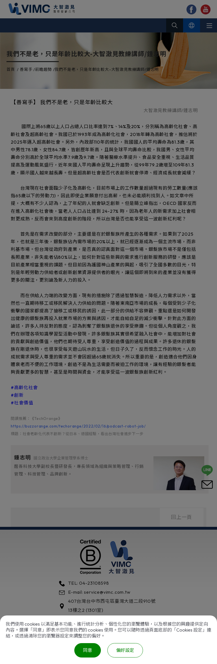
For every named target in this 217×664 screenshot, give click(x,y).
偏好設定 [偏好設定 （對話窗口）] (125, 650)
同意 (87, 650)
